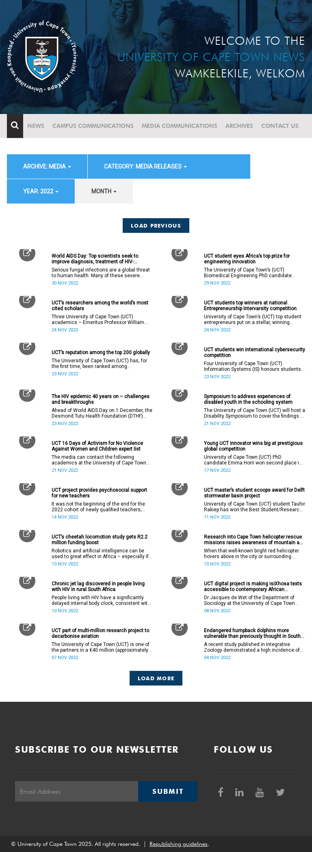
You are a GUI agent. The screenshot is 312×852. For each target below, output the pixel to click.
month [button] (104, 191)
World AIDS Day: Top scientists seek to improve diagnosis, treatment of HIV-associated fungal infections (95, 259)
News (35, 126)
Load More (156, 678)
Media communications (179, 126)
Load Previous (156, 225)
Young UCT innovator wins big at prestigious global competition (253, 446)
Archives (239, 126)
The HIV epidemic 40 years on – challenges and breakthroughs (101, 399)
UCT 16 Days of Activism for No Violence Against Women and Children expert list (97, 446)
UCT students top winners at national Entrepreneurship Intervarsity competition (250, 305)
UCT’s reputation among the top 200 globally (101, 352)
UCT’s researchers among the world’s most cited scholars (100, 305)
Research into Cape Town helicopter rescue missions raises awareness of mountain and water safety (254, 539)
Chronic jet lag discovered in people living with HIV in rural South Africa (98, 586)
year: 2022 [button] (40, 191)
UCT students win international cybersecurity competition (254, 352)
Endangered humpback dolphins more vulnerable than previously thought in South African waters (252, 633)
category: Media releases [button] (145, 166)
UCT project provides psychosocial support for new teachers (99, 493)
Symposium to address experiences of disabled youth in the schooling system (248, 399)
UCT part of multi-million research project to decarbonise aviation (100, 633)
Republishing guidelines (179, 844)
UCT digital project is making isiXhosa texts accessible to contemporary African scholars (253, 586)
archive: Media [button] (47, 166)
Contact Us (280, 126)
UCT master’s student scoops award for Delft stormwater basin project (254, 493)
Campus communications (93, 126)
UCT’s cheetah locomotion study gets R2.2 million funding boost (99, 539)
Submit (167, 791)
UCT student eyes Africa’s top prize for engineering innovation (247, 259)
